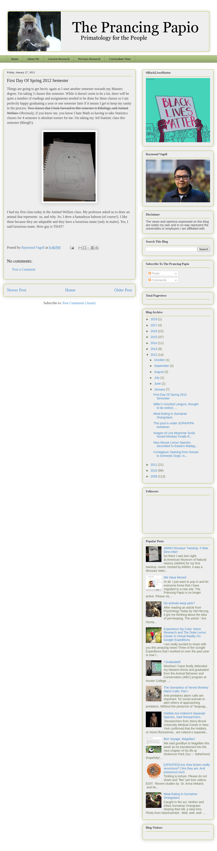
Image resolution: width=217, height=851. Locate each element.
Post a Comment (23, 269)
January (160, 389)
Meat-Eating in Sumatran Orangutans (170, 415)
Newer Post (16, 290)
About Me (33, 58)
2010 (154, 470)
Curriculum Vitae (120, 58)
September (162, 366)
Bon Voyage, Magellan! (179, 739)
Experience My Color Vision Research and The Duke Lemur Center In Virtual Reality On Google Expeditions (185, 634)
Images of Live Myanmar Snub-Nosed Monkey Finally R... (174, 434)
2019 (154, 319)
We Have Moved (175, 577)
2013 (154, 349)
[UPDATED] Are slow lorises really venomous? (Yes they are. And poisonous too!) (187, 768)
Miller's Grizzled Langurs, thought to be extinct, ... (175, 406)
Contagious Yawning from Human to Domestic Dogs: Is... (176, 453)
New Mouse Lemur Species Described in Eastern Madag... (175, 444)
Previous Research (89, 58)
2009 (154, 476)
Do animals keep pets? (179, 603)
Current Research (59, 58)
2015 (154, 337)
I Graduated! (172, 662)
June (157, 383)
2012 (154, 354)
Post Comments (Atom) (78, 303)
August (159, 372)
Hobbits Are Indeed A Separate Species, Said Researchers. (184, 715)
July (157, 377)
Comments (157, 280)
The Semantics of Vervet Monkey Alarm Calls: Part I (186, 689)
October (160, 360)
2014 (154, 343)
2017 (154, 325)
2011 (154, 464)
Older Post (123, 290)
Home (14, 58)
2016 (154, 331)
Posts (153, 273)
